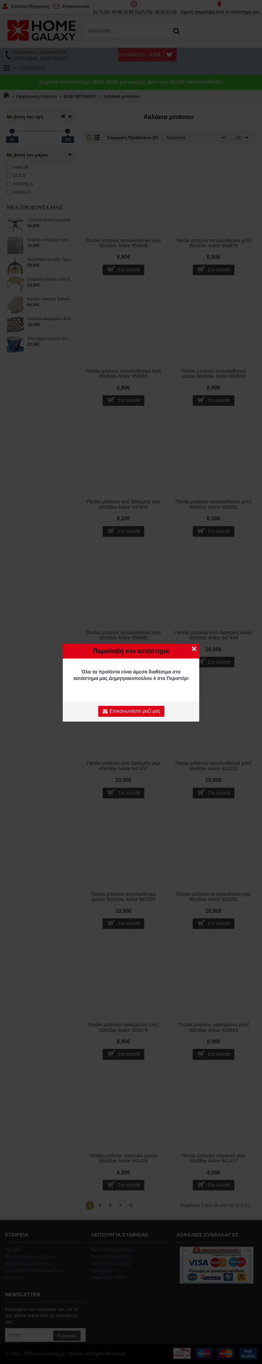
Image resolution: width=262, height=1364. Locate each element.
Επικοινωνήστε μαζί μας (131, 711)
